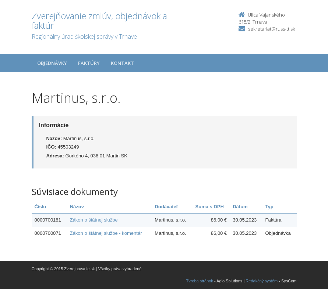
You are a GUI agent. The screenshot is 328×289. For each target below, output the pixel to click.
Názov (77, 206)
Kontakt (122, 63)
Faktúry (89, 63)
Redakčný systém (262, 281)
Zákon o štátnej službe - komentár (106, 233)
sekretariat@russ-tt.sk (271, 28)
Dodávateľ (166, 206)
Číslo (40, 206)
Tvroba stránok (199, 281)
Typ (269, 206)
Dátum (240, 206)
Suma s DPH (209, 206)
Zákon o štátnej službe (94, 220)
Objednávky (52, 63)
